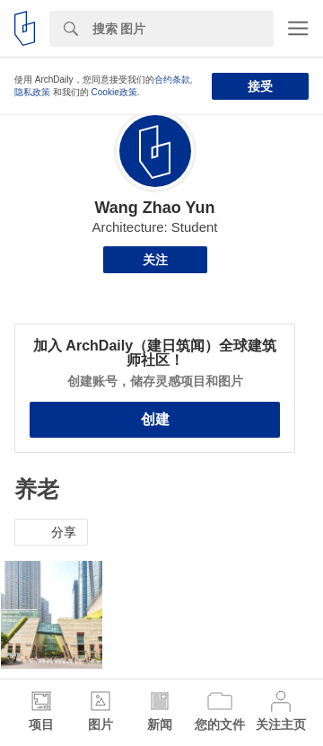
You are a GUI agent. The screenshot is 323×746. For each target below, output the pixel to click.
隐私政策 (32, 92)
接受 (260, 86)
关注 (155, 260)
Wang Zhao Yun (154, 208)
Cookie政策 (114, 92)
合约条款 (172, 79)
